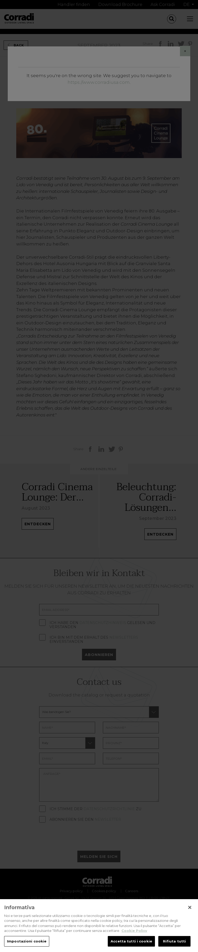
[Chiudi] (189, 912)
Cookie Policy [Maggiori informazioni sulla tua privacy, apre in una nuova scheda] (134, 935)
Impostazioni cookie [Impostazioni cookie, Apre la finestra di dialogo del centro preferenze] (26, 946)
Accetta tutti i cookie (131, 946)
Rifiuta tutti (174, 946)
